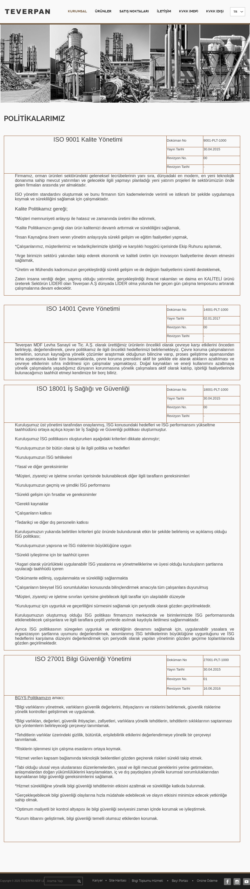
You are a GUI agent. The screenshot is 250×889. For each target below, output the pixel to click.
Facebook (226, 881)
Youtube (245, 881)
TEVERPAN (27, 11)
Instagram (235, 881)
